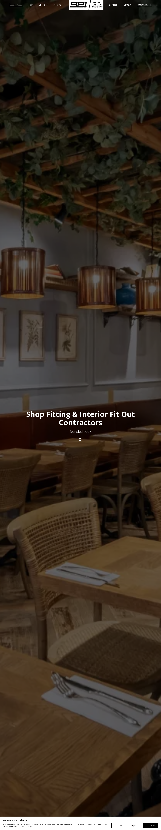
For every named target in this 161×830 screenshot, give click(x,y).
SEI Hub (43, 4)
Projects (57, 4)
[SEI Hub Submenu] (49, 4)
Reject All (135, 826)
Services (113, 4)
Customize (119, 826)
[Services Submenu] (119, 4)
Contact (127, 4)
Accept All (150, 826)
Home (31, 4)
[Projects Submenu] (63, 4)
